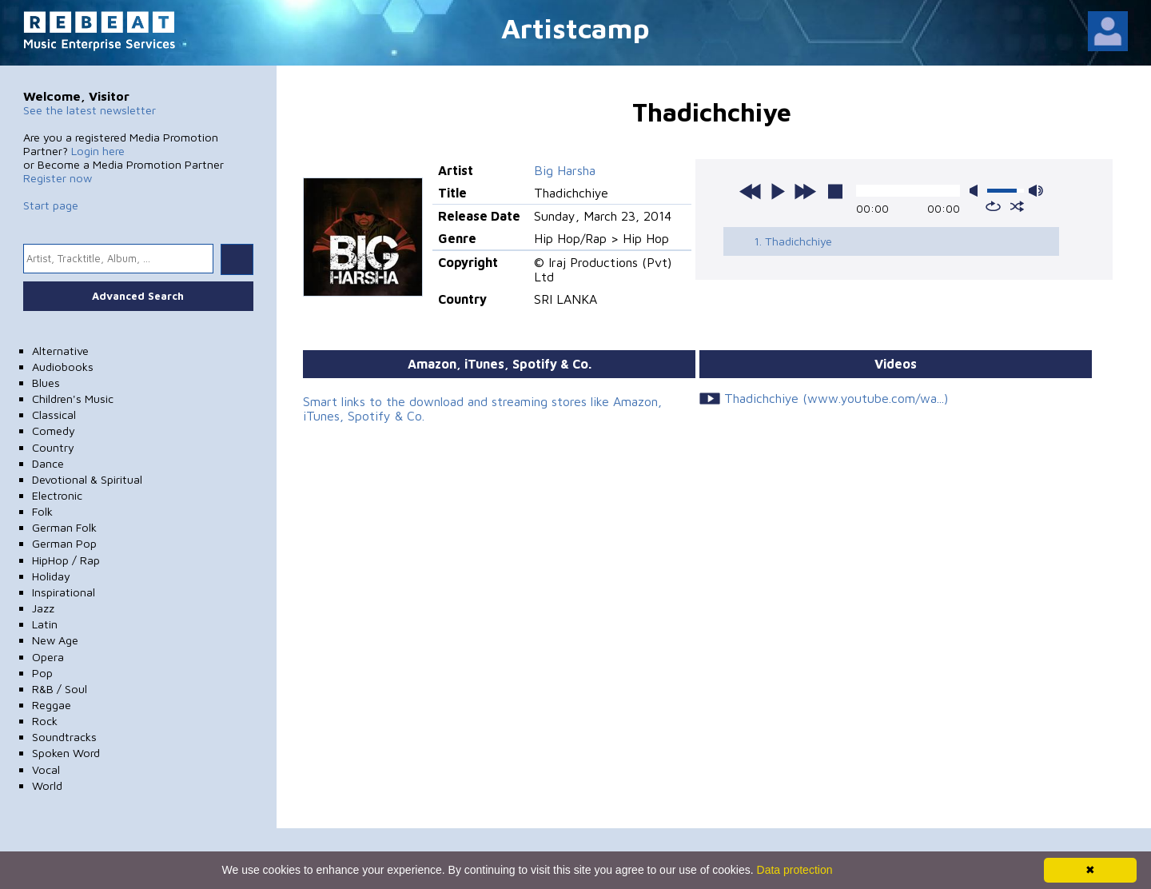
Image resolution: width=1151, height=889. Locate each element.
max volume (1036, 191)
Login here (98, 150)
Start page (50, 205)
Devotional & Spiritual (87, 479)
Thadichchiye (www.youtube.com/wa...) (836, 398)
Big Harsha (564, 170)
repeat (993, 206)
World (47, 785)
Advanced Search (138, 295)
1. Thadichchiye (793, 241)
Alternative (60, 350)
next (805, 191)
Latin (45, 624)
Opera (48, 657)
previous (750, 191)
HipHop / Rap (66, 560)
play (778, 191)
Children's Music (73, 398)
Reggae (51, 705)
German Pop (64, 543)
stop (835, 191)
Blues (46, 382)
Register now (57, 178)
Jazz (43, 608)
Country (53, 447)
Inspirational (63, 592)
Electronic (57, 495)
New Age (55, 640)
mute (977, 191)
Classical (54, 414)
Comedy (53, 430)
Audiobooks (63, 366)
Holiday (51, 576)
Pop (42, 673)
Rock (45, 721)
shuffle (1017, 206)
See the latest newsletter (89, 110)
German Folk (64, 527)
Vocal (46, 769)
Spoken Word (66, 752)
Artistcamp (575, 27)
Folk (42, 511)
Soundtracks (64, 736)
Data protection (795, 869)
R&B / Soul (59, 689)
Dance (48, 463)
